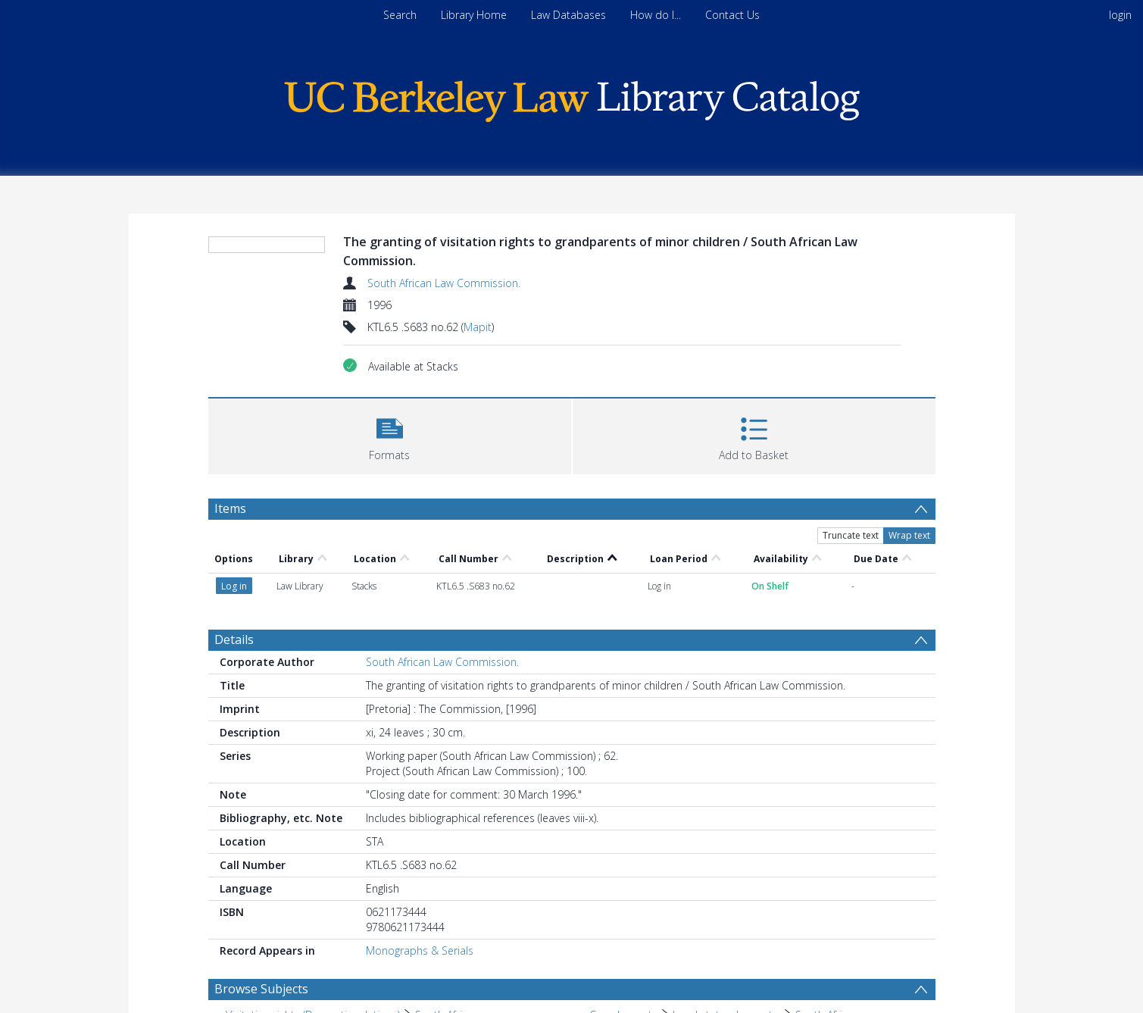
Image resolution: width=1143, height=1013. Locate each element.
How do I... (655, 15)
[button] (389, 435)
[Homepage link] (572, 97)
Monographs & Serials (419, 950)
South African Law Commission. (443, 283)
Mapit (478, 327)
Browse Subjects (261, 988)
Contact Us (732, 15)
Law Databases (568, 15)
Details (234, 639)
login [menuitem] (1120, 15)
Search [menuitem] (400, 15)
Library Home (474, 15)
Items (230, 508)
